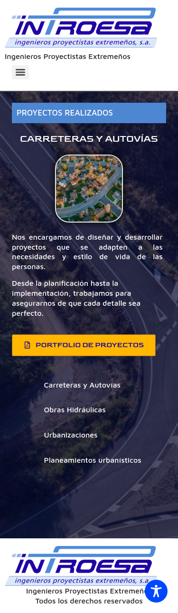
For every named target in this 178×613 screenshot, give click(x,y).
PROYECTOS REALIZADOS (65, 112)
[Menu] (20, 72)
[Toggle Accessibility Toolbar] (156, 591)
